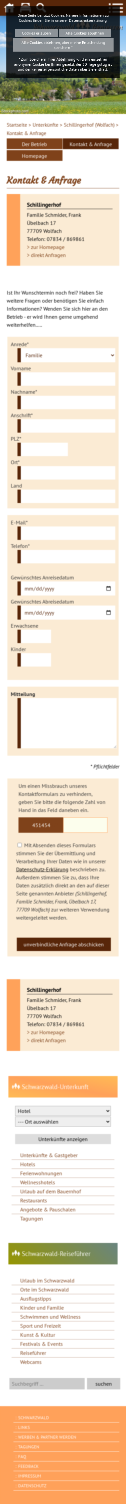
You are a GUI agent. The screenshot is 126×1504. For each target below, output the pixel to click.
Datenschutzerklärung (88, 20)
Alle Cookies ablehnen (85, 33)
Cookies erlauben (36, 33)
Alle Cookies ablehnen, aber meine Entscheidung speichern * (63, 45)
